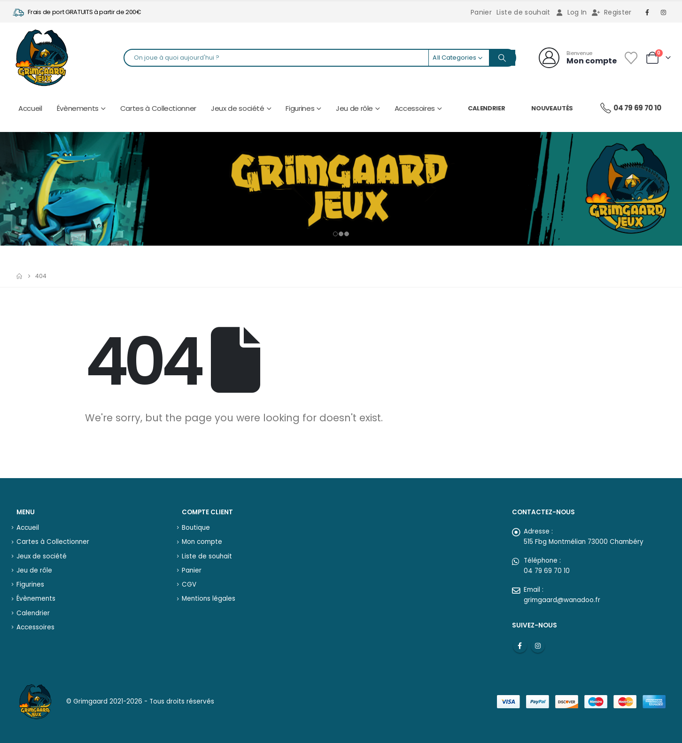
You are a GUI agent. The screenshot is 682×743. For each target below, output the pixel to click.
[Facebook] (647, 12)
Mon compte (202, 538)
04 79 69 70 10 (630, 108)
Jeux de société (237, 108)
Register (612, 12)
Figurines (300, 108)
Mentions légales (208, 595)
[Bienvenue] (578, 57)
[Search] (502, 58)
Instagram (538, 642)
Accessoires (415, 108)
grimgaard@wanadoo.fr (562, 596)
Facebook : (520, 642)
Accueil (30, 108)
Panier (481, 12)
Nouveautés (552, 108)
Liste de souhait (523, 12)
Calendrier (486, 108)
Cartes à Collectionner (158, 108)
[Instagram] (663, 12)
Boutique (196, 523)
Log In (571, 12)
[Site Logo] (41, 57)
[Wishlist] (630, 58)
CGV (189, 581)
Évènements (78, 108)
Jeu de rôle (354, 108)
